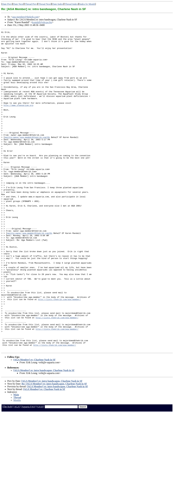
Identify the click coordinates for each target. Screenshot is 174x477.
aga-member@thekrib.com (25, 17)
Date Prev (7, 4)
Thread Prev (31, 4)
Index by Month (87, 4)
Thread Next (45, 4)
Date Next (18, 4)
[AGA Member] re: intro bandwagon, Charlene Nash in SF (44, 434)
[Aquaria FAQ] (28, 470)
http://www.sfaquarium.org (18, 120)
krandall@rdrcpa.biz (42, 22)
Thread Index (71, 4)
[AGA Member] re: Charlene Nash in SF (34, 423)
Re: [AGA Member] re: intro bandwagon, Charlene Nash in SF (54, 447)
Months (17, 464)
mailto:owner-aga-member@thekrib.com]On (27, 158)
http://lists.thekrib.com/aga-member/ (59, 353)
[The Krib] (7, 470)
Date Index (57, 4)
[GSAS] (40, 470)
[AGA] (16, 470)
